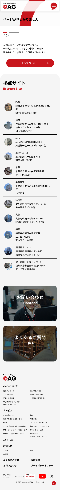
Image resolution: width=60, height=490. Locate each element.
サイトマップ (19, 476)
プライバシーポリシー (8, 476)
